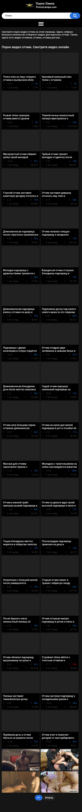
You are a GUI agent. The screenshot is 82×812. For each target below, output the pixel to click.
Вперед (49, 797)
